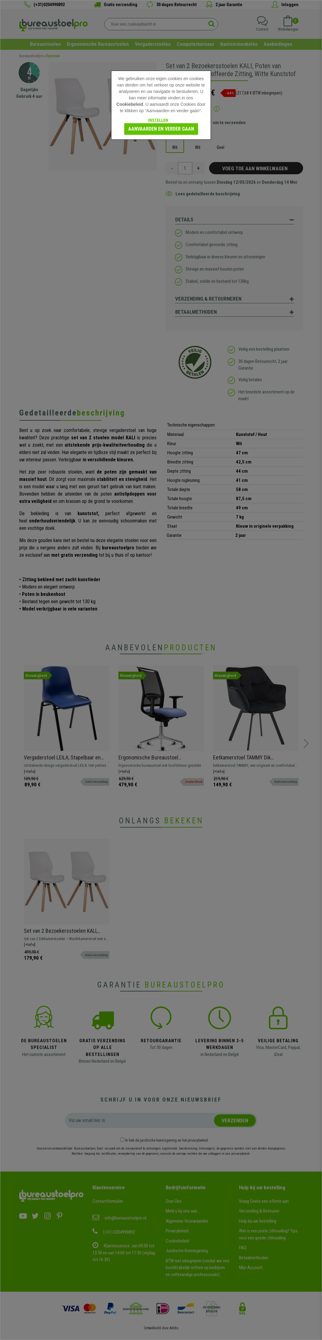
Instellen (158, 120)
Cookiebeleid (130, 104)
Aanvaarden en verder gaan (161, 129)
